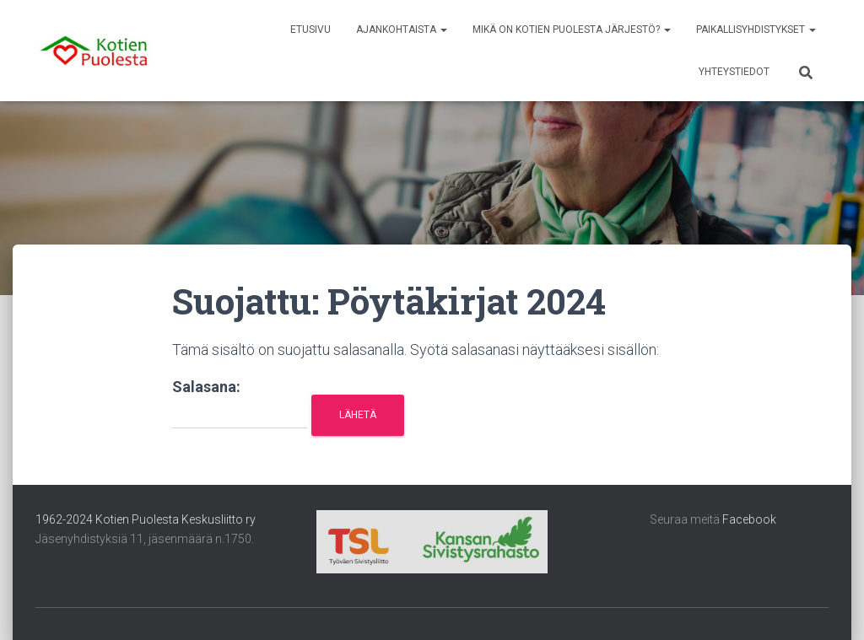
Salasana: (239, 403)
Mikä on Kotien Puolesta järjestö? (571, 29)
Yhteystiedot (734, 72)
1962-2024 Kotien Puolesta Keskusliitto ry (145, 519)
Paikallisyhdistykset (756, 29)
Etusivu (310, 29)
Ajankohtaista (401, 29)
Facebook (749, 519)
